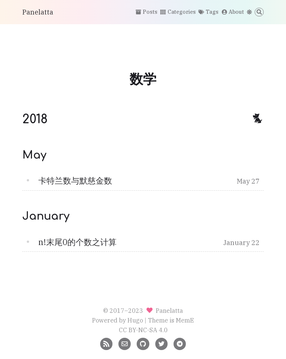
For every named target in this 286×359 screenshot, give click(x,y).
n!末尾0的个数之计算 (77, 242)
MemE (185, 320)
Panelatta (37, 12)
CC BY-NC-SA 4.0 (143, 330)
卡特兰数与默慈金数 (75, 180)
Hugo (135, 320)
